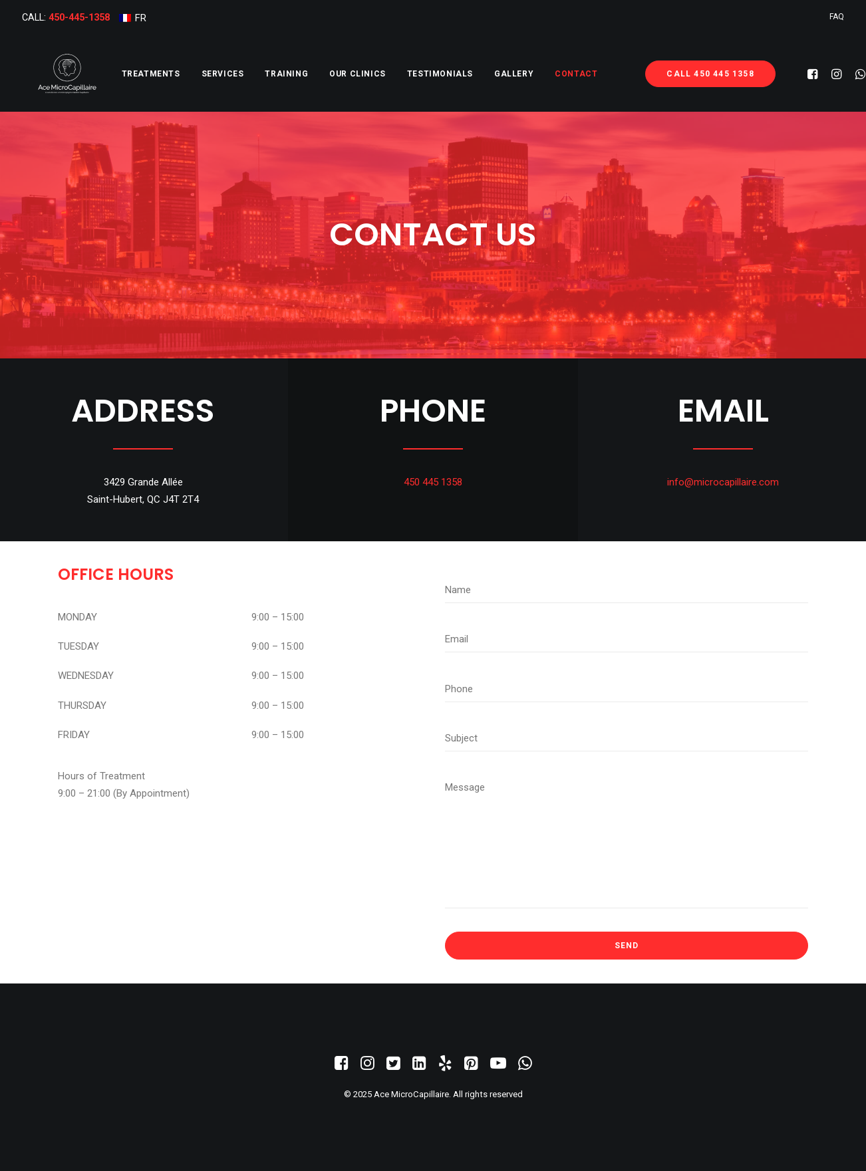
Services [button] (191, 73)
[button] (793, 74)
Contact (544, 73)
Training (254, 73)
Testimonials (408, 73)
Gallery (482, 73)
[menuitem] (132, 18)
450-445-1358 (79, 17)
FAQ (836, 16)
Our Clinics (325, 73)
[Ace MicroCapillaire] (51, 74)
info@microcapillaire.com (723, 482)
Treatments (119, 73)
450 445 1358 (433, 482)
